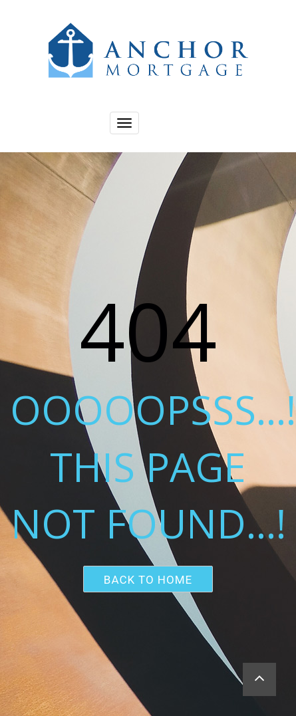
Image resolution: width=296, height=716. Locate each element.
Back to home (148, 579)
